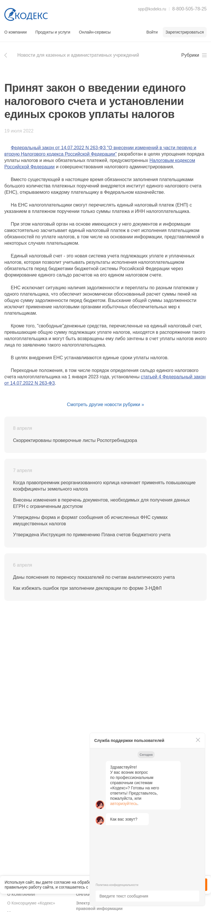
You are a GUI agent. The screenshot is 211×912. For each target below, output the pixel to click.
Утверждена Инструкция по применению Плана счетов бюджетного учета (92, 534)
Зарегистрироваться (185, 32)
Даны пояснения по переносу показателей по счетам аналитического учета (94, 577)
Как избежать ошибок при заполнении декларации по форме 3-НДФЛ (87, 588)
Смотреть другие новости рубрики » (105, 404)
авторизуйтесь (123, 803)
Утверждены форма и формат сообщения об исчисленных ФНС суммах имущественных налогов (90, 520)
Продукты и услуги (52, 32)
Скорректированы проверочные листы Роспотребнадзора (75, 440)
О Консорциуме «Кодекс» (31, 903)
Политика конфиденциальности (117, 885)
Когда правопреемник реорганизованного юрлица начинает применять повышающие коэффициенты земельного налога (104, 485)
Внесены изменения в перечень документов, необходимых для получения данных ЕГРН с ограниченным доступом (101, 503)
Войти (152, 32)
